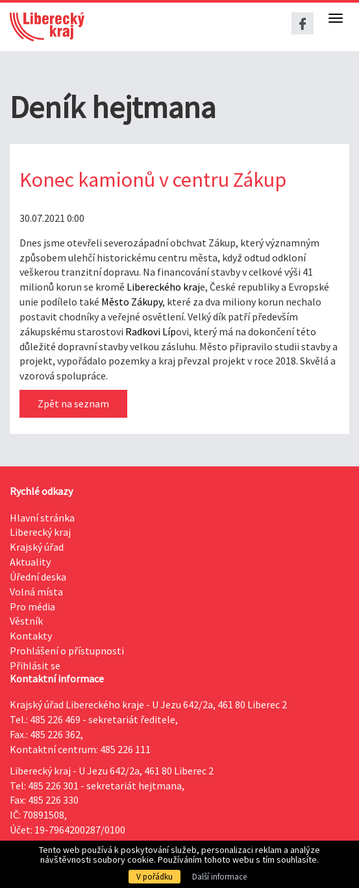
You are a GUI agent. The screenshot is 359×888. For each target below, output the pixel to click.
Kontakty (31, 635)
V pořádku (154, 876)
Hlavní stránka (42, 517)
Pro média (32, 606)
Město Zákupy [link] (131, 301)
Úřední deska (38, 576)
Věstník (26, 620)
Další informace (219, 876)
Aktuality (30, 561)
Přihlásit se (35, 665)
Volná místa (36, 591)
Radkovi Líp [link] (150, 331)
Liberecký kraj (40, 531)
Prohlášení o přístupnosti (67, 650)
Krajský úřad (37, 546)
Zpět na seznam (73, 403)
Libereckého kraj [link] (163, 286)
